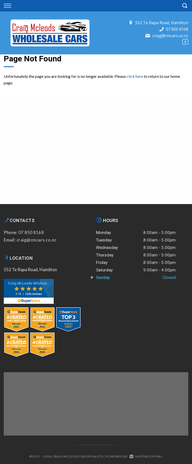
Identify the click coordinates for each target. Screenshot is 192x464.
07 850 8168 (177, 29)
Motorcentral (146, 456)
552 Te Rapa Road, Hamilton (30, 269)
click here (134, 76)
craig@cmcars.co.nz (170, 35)
